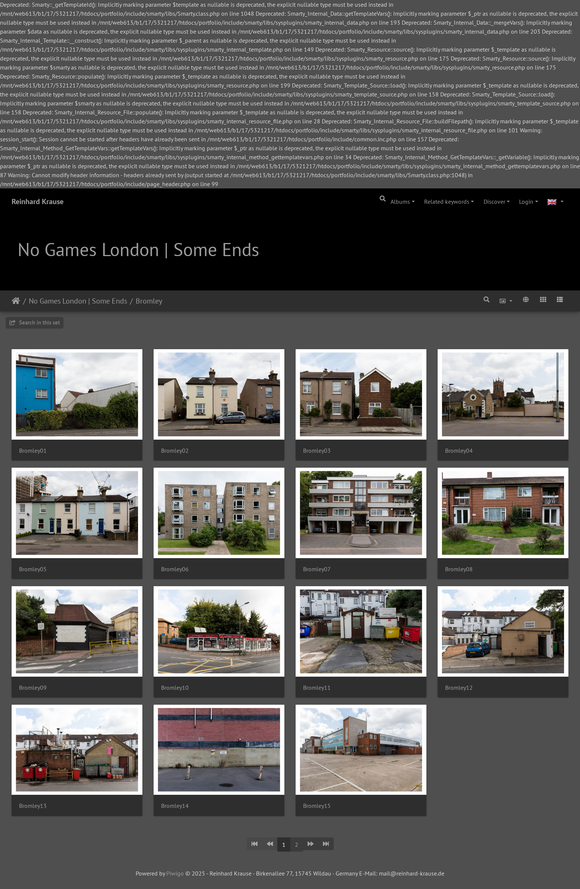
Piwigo (175, 873)
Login (526, 201)
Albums (400, 201)
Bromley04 (459, 450)
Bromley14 (175, 805)
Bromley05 (33, 569)
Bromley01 (33, 450)
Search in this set (34, 322)
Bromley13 (33, 805)
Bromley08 (459, 569)
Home (16, 301)
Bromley (149, 301)
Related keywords (446, 201)
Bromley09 (33, 687)
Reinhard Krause (38, 201)
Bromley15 (317, 805)
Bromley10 (175, 687)
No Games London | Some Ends (78, 301)
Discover (494, 201)
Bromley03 (317, 450)
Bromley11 (317, 687)
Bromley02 (175, 450)
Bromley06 (175, 569)
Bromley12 (459, 687)
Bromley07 (317, 569)
